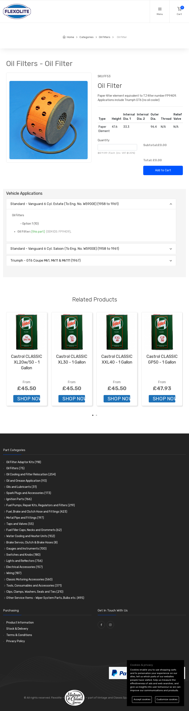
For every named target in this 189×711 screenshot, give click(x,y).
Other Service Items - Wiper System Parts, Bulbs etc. (45, 598)
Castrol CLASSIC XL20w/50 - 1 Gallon (26, 362)
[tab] (91, 204)
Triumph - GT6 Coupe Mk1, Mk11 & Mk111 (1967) (45, 260)
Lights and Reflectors (24, 561)
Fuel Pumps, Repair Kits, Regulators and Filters (40, 505)
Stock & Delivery (17, 628)
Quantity (104, 140)
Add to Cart (163, 170)
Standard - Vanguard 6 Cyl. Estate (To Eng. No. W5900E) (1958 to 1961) (64, 204)
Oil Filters (15, 468)
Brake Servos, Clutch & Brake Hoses (32, 542)
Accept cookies (142, 699)
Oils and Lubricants (21, 487)
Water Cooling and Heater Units (30, 536)
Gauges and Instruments (26, 548)
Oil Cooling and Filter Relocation (31, 474)
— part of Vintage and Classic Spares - (99, 697)
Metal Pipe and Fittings (25, 518)
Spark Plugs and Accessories (28, 493)
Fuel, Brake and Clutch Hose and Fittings (36, 511)
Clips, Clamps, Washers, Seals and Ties (34, 591)
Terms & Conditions (19, 635)
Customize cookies (167, 699)
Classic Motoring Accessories (29, 579)
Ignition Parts (19, 499)
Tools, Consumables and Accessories (34, 585)
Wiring (13, 573)
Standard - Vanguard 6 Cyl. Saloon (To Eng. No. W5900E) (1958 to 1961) (64, 249)
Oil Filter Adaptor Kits (23, 462)
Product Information (20, 622)
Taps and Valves (20, 524)
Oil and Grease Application (26, 481)
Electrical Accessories (24, 567)
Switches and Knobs (23, 554)
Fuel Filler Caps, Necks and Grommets (34, 530)
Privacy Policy (15, 641)
